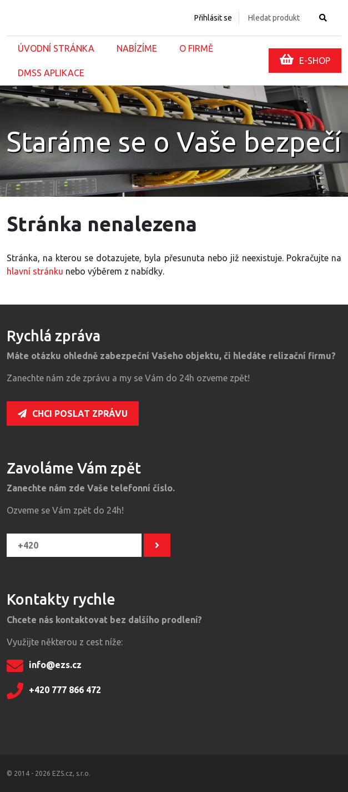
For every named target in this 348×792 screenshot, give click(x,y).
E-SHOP (305, 59)
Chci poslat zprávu (73, 414)
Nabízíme (137, 48)
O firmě (196, 48)
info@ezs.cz (44, 665)
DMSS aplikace (51, 73)
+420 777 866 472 (54, 691)
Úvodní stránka (56, 48)
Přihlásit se (213, 17)
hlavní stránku (35, 271)
